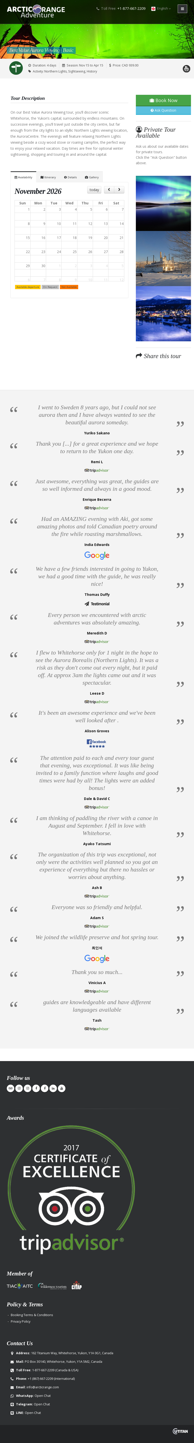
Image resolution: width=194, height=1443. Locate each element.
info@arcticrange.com (43, 1387)
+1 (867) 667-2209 (40, 1379)
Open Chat (43, 1396)
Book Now (163, 100)
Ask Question (163, 110)
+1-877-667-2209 (131, 8)
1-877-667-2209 (43, 1370)
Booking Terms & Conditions (32, 1315)
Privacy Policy (20, 1321)
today (94, 189)
